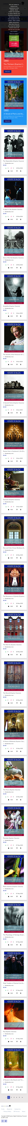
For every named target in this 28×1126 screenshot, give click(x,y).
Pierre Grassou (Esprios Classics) (13, 886)
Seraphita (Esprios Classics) (11, 306)
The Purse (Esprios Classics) (11, 790)
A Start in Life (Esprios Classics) (12, 209)
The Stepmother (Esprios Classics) (13, 161)
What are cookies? (14, 33)
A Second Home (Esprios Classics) (13, 403)
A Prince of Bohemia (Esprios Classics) (14, 741)
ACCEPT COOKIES (14, 38)
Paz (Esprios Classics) (9, 1031)
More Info (7, 71)
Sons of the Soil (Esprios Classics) (13, 258)
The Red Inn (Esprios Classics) (12, 645)
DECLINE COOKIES (14, 44)
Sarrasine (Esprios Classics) (11, 499)
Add (10, 171)
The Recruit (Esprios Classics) (12, 693)
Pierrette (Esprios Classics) (11, 838)
